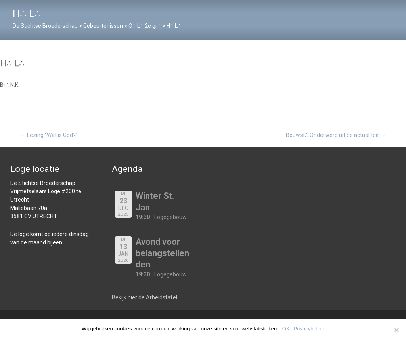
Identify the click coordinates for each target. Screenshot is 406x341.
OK (286, 328)
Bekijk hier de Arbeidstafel (144, 297)
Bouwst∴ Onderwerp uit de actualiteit (336, 135)
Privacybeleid (309, 328)
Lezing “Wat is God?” (49, 135)
